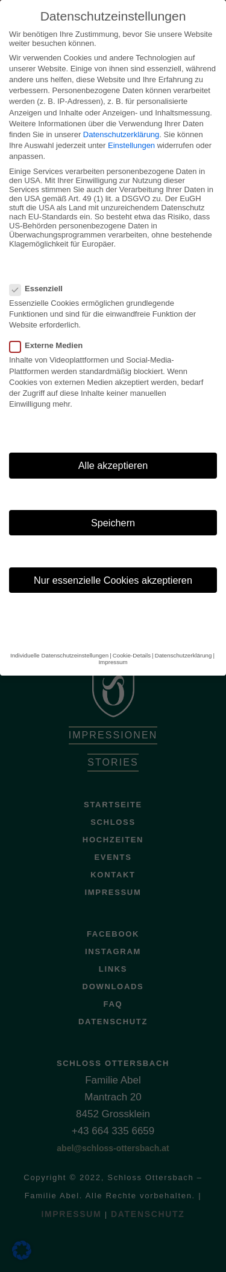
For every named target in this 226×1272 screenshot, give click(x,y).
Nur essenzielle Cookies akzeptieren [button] (113, 563)
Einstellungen (131, 129)
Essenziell (40, 271)
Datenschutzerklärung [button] (183, 638)
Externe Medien (49, 329)
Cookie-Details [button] (132, 638)
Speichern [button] (113, 506)
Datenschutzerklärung (121, 118)
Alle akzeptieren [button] (113, 449)
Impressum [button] (112, 645)
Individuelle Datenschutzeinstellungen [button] (59, 638)
